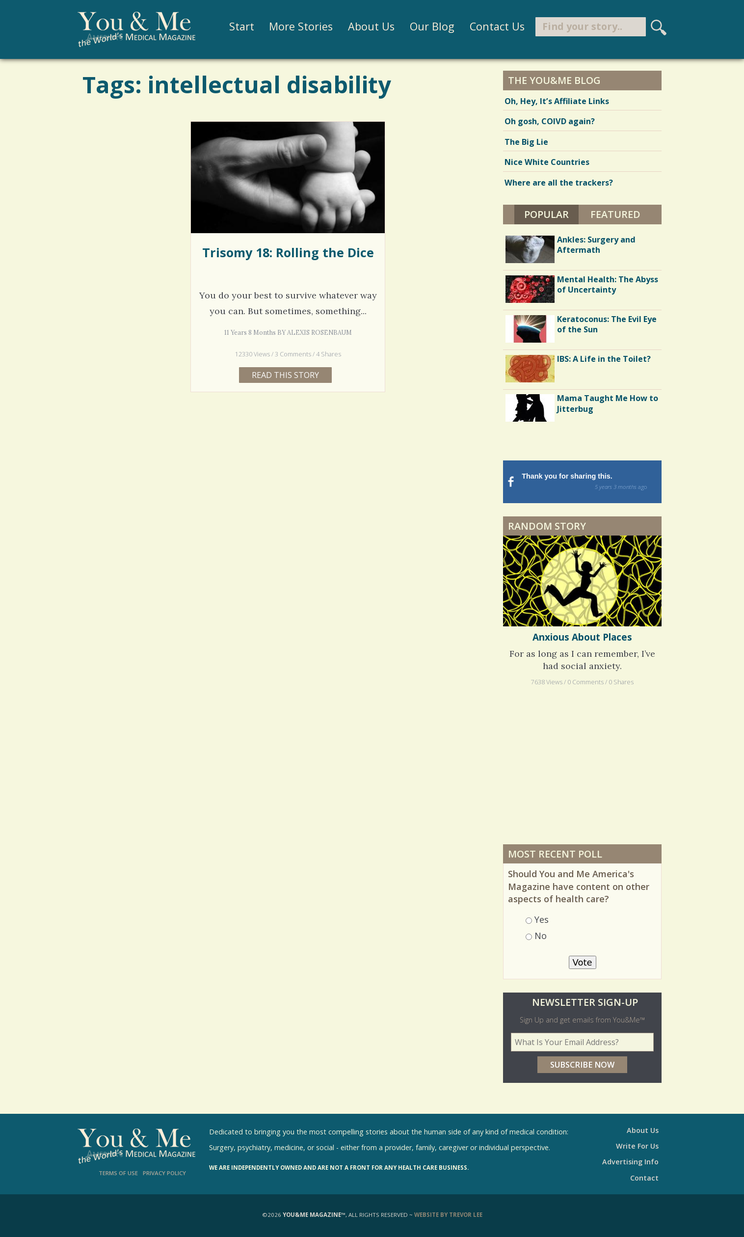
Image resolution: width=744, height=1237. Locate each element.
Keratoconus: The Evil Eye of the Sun (607, 324)
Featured (615, 214)
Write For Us (637, 1146)
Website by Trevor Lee (448, 1214)
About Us (366, 27)
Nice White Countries (547, 162)
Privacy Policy (164, 1173)
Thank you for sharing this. (590, 482)
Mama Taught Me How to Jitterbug (607, 403)
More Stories (296, 27)
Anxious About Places (582, 637)
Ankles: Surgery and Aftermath (596, 244)
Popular (551, 213)
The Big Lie (526, 141)
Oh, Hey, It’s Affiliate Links (557, 101)
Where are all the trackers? (559, 182)
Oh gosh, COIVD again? (550, 121)
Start (236, 27)
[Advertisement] (582, 764)
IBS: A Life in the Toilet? (604, 358)
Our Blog (427, 27)
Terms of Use (118, 1173)
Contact (644, 1178)
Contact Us (492, 27)
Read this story (285, 375)
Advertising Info (630, 1161)
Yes (541, 919)
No (540, 935)
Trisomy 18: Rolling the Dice (288, 252)
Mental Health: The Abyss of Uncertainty (607, 284)
